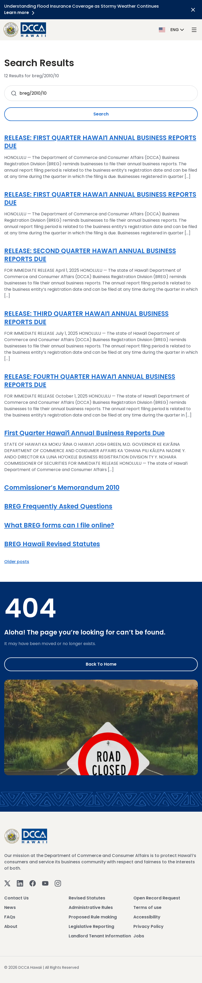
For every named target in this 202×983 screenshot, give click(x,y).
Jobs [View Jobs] (138, 936)
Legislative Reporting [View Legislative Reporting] (91, 926)
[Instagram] (58, 883)
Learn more (20, 12)
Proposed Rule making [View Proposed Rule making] (93, 917)
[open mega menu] (194, 29)
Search (101, 114)
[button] (172, 29)
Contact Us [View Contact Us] (16, 898)
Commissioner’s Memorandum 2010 (61, 487)
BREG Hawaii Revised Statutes (52, 544)
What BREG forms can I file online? (59, 525)
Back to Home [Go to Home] (101, 664)
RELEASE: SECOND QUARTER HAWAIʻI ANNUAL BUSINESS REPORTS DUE (90, 254)
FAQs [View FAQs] (9, 917)
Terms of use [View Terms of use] (147, 907)
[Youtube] (45, 883)
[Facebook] (32, 883)
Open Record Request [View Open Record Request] (156, 898)
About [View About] (10, 926)
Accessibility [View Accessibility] (146, 917)
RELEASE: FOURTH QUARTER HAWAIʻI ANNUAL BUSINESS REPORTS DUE (89, 380)
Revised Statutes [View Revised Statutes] (87, 898)
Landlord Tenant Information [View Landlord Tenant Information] (100, 936)
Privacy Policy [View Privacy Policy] (148, 926)
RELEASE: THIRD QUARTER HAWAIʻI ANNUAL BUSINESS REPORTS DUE (86, 317)
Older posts (16, 562)
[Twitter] (7, 883)
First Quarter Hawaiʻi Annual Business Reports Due (84, 433)
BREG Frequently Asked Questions (58, 506)
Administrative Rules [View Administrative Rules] (91, 907)
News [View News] (10, 907)
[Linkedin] (20, 883)
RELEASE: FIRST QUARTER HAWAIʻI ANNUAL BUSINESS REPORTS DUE (100, 141)
